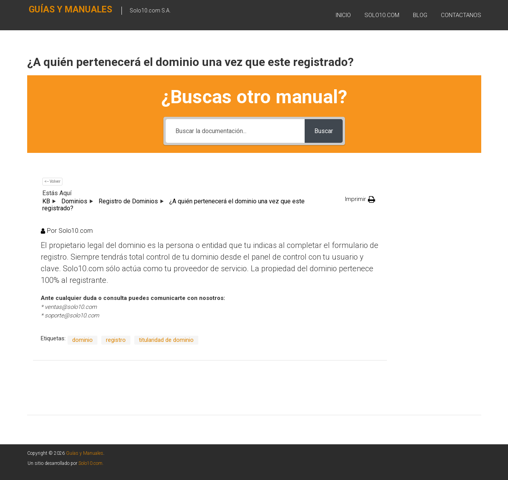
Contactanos (461, 15)
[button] (360, 199)
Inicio (343, 15)
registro (116, 339)
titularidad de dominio (166, 339)
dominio (82, 339)
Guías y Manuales (55, 14)
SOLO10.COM (381, 15)
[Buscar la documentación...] (235, 131)
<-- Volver (52, 181)
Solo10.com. (91, 463)
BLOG (420, 15)
